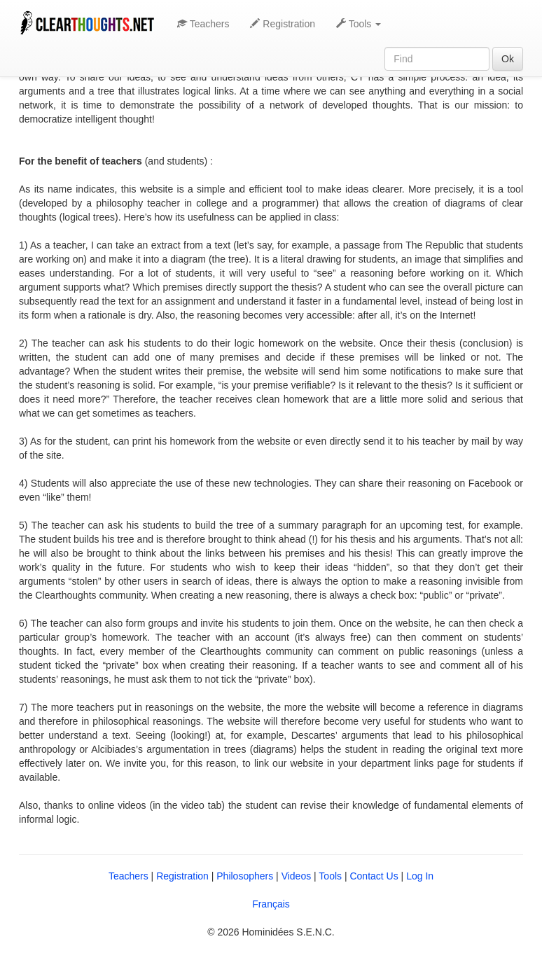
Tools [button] (358, 23)
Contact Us (373, 876)
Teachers (203, 23)
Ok (507, 58)
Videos (297, 876)
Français (271, 904)
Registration (282, 23)
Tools (330, 876)
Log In (419, 876)
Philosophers (244, 876)
